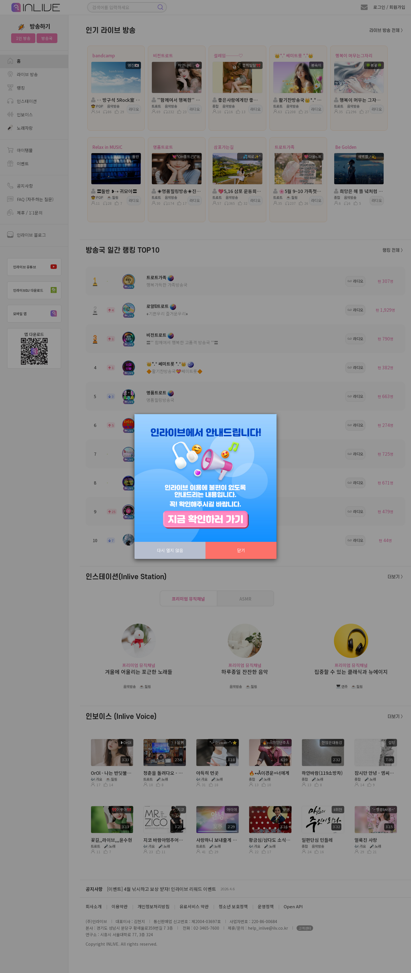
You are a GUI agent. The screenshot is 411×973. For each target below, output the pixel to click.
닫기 (241, 550)
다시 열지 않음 (170, 550)
